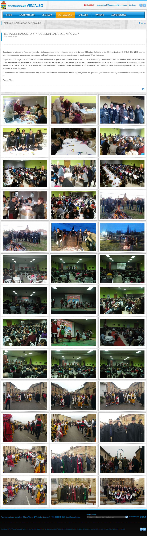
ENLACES (37, 529)
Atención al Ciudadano (107, 5)
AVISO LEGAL (121, 529)
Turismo (99, 15)
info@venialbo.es (73, 517)
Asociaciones (118, 15)
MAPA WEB (112, 529)
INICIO (3, 529)
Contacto (132, 5)
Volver (143, 23)
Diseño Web (134, 517)
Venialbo (29, 5)
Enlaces (83, 15)
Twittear (143, 89)
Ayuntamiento (26, 15)
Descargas (122, 5)
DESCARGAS (72, 529)
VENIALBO (22, 529)
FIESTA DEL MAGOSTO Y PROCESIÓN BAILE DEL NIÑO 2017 (41, 33)
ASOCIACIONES (62, 529)
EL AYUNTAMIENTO (12, 529)
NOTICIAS (29, 529)
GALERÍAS (80, 529)
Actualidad (65, 15)
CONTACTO (88, 529)
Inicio (9, 15)
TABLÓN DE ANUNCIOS (100, 529)
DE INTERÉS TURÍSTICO (48, 529)
